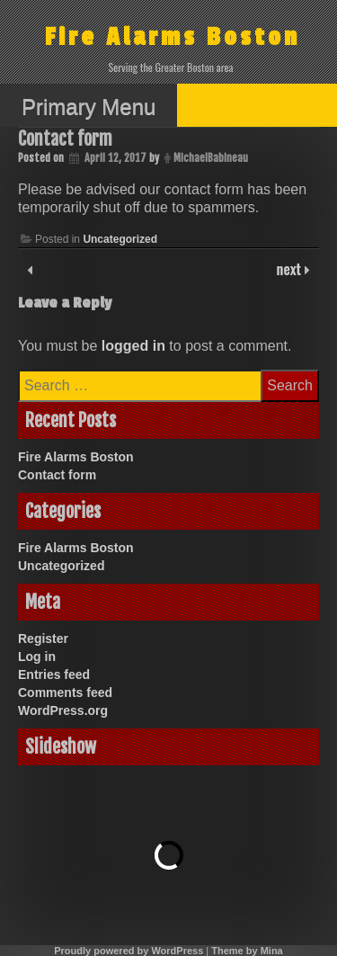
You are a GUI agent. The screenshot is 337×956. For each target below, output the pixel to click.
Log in (37, 656)
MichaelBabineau (210, 158)
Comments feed (65, 692)
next (291, 269)
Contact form (57, 475)
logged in (133, 345)
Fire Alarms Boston (172, 37)
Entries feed (54, 674)
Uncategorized (120, 239)
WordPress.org (63, 710)
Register (43, 638)
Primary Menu (88, 106)
